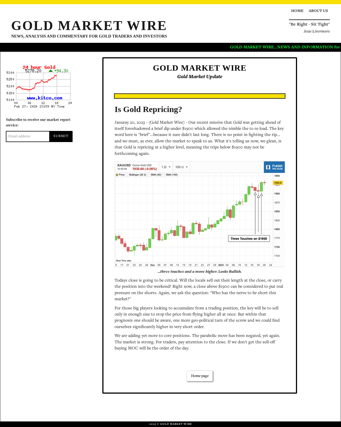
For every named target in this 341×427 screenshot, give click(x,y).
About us (318, 11)
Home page (200, 376)
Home (297, 11)
